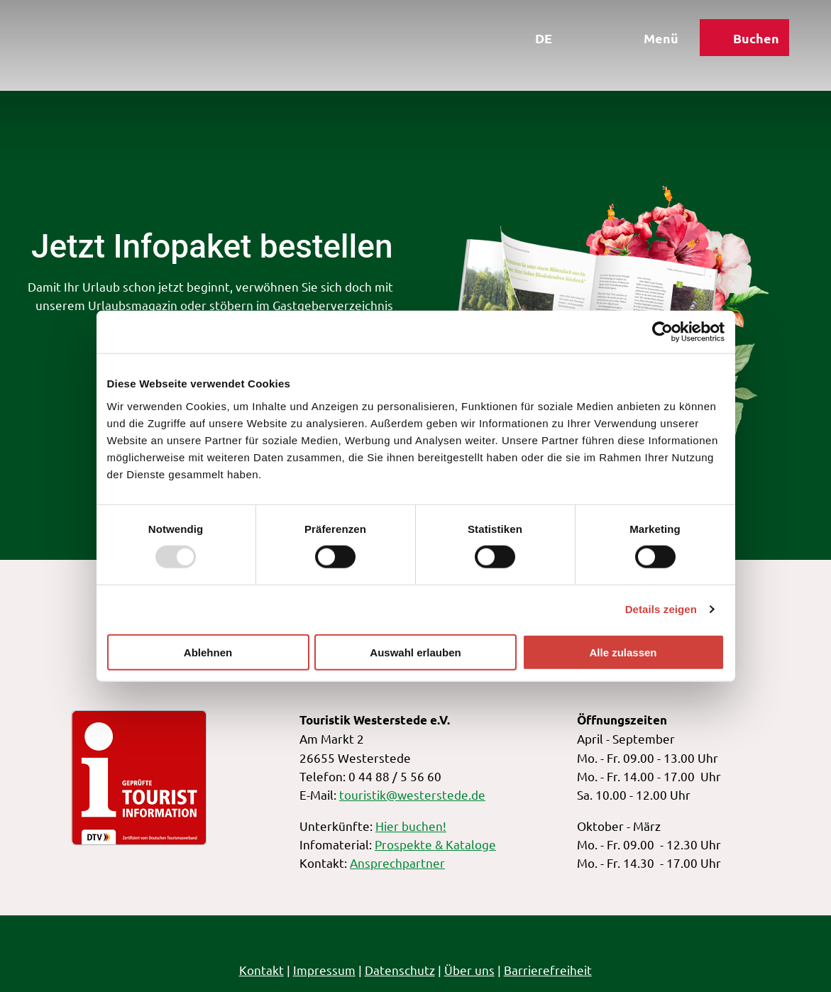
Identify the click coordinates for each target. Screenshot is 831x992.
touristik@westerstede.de (412, 794)
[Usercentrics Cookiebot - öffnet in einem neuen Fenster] (662, 332)
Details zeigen (661, 609)
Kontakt (261, 969)
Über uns (469, 969)
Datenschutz (400, 969)
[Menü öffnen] (646, 41)
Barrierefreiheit (548, 969)
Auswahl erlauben (415, 652)
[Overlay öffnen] (580, 41)
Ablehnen (208, 652)
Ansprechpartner (397, 862)
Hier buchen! (410, 824)
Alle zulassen (622, 652)
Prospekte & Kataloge (435, 844)
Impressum (324, 969)
